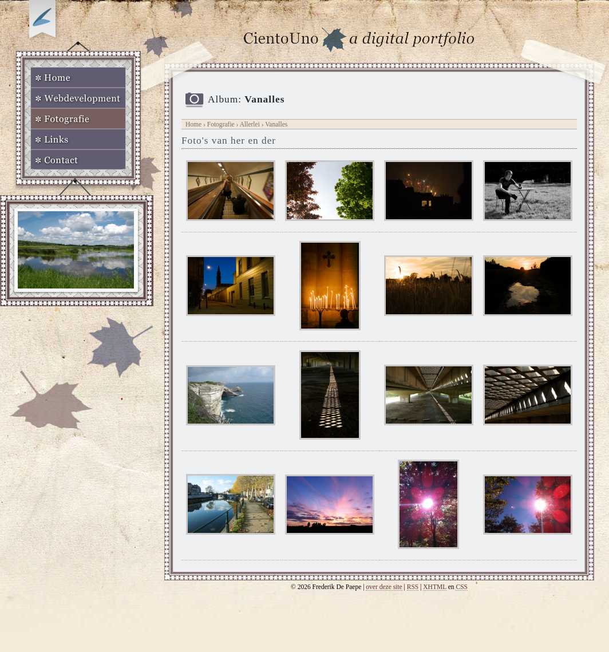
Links (78, 139)
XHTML (434, 586)
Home (78, 77)
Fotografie (78, 118)
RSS (413, 586)
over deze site (384, 586)
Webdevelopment (78, 98)
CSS (462, 586)
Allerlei (250, 124)
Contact (78, 159)
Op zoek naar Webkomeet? (44, 21)
